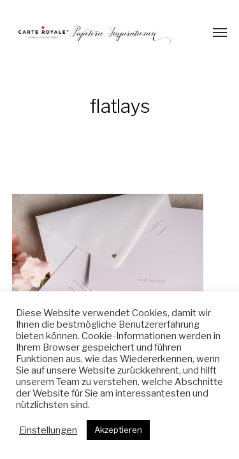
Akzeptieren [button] (118, 430)
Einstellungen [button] (48, 430)
